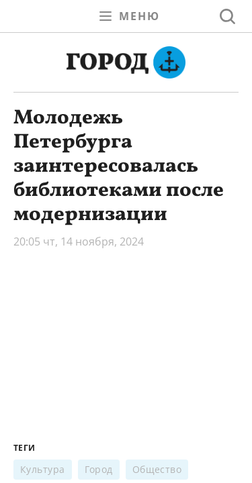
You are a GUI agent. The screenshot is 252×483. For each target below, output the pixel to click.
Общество (157, 469)
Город (99, 469)
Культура (42, 469)
